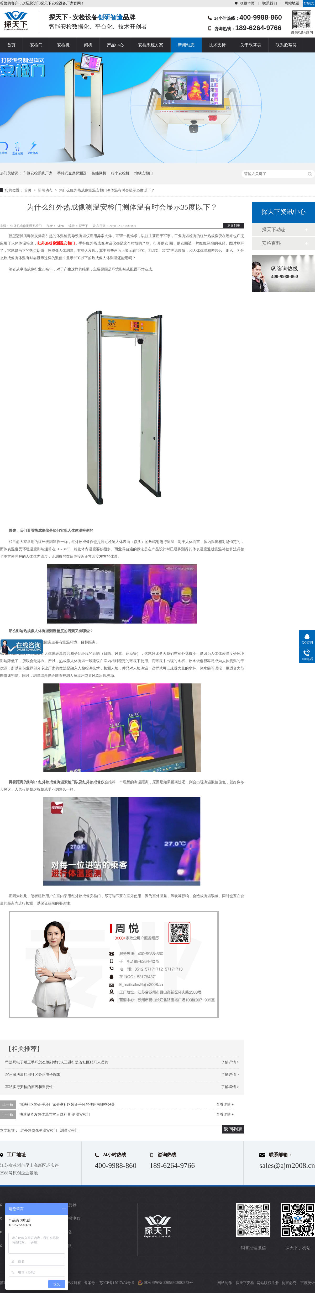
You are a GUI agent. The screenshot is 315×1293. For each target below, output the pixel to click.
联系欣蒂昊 (286, 45)
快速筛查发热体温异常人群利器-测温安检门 (55, 1114)
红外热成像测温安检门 (26, 226)
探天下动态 (274, 229)
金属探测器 (66, 1204)
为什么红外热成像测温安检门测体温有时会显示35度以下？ (107, 190)
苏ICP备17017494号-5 (116, 1283)
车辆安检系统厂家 (37, 173)
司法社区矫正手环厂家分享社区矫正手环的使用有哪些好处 (67, 1104)
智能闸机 (99, 173)
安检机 (63, 45)
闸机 (88, 45)
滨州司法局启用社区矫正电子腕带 (32, 1075)
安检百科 (271, 243)
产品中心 (115, 45)
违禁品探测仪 (68, 1218)
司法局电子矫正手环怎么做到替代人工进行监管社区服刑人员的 (56, 1062)
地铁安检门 (143, 173)
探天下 (84, 226)
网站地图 (292, 3)
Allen (61, 226)
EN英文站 (309, 4)
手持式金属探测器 (72, 173)
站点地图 (64, 1245)
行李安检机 (120, 173)
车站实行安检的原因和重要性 (29, 1087)
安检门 (36, 45)
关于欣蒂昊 (250, 45)
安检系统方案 (150, 45)
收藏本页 (247, 3)
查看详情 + (225, 1104)
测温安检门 (69, 1130)
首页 (11, 45)
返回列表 (233, 225)
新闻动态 (186, 45)
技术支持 (217, 45)
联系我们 (269, 3)
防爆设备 (64, 1232)
